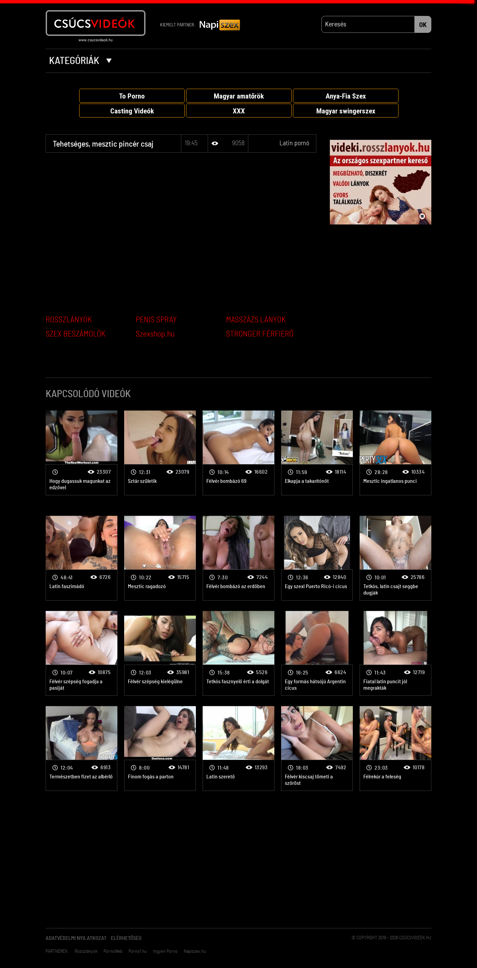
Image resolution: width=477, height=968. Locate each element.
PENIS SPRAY (156, 320)
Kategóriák (80, 61)
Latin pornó (294, 143)
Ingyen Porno (165, 951)
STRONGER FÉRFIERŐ (260, 334)
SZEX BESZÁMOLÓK (76, 334)
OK (423, 25)
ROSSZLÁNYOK (69, 320)
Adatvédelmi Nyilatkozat (76, 938)
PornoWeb (113, 951)
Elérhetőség (126, 938)
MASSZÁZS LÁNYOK (256, 320)
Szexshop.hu (155, 334)
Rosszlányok (86, 951)
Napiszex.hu (195, 951)
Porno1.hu (138, 951)
